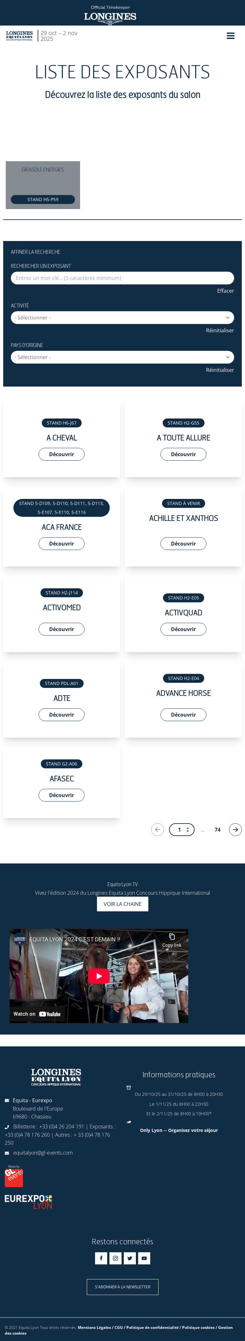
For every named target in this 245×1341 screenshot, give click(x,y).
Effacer (225, 290)
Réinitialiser (220, 330)
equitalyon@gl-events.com (43, 1152)
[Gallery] (122, 164)
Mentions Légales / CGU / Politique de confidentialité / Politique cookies (146, 1327)
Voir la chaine (123, 904)
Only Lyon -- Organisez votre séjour (179, 1130)
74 (217, 829)
